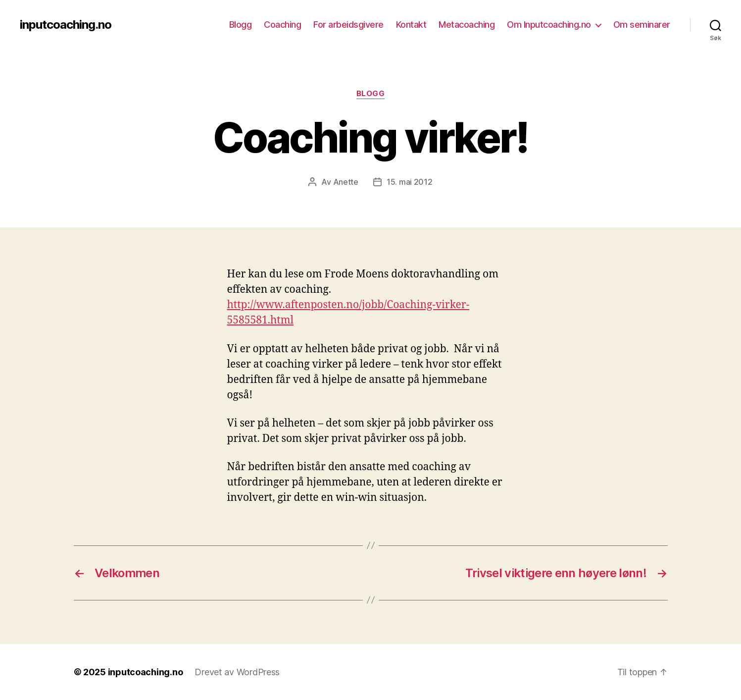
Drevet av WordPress (237, 672)
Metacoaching (466, 24)
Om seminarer (641, 24)
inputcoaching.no (65, 25)
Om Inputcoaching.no (549, 24)
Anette (345, 182)
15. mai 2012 (410, 182)
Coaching (282, 24)
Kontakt (411, 24)
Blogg (240, 24)
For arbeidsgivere (348, 24)
